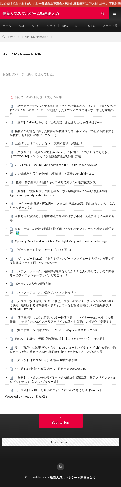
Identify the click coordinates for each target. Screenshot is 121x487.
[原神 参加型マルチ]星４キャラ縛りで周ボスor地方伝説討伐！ (57, 182)
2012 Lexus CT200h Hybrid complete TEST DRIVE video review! (56, 165)
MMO (51, 25)
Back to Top (60, 422)
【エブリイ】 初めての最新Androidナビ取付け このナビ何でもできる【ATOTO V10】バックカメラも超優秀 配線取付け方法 (60, 154)
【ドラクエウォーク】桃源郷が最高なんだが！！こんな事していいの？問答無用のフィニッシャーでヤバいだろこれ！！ (62, 273)
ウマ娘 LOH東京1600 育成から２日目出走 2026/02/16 (50, 369)
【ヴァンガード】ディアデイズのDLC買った (44, 250)
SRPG (91, 25)
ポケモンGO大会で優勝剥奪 (33, 283)
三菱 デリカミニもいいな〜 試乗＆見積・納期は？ (49, 143)
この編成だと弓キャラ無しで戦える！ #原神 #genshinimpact (54, 173)
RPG (65, 25)
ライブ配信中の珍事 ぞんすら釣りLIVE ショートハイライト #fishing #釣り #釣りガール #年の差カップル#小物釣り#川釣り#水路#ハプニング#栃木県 (63, 350)
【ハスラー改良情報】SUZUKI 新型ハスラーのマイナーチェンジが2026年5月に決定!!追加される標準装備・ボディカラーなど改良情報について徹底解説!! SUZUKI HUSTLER (63, 305)
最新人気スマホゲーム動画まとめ (73, 477)
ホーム (6, 25)
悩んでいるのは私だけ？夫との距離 (38, 97)
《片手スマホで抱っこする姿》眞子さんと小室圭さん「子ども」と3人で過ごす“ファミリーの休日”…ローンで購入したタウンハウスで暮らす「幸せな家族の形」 (63, 110)
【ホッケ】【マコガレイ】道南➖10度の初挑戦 (46, 360)
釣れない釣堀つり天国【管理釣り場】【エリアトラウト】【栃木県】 (60, 339)
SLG (78, 25)
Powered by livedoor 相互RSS (26, 396)
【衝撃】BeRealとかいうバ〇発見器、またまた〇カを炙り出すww (58, 122)
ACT (21, 25)
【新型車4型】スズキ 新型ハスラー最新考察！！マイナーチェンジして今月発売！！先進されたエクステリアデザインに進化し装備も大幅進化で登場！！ (61, 319)
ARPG (35, 25)
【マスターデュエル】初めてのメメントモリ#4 (46, 292)
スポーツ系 (110, 25)
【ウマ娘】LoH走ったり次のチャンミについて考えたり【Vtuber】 (58, 390)
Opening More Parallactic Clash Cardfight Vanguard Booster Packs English (62, 241)
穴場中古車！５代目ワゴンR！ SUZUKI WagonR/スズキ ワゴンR (56, 330)
